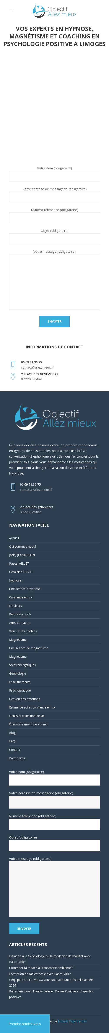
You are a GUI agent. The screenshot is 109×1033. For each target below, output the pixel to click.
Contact (14, 750)
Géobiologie (17, 673)
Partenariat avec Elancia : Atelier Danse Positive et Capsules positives (51, 994)
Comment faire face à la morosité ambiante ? (41, 968)
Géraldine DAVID (21, 572)
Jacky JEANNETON (22, 555)
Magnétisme (18, 640)
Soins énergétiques (22, 665)
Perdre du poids (20, 614)
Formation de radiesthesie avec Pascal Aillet (40, 974)
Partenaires (17, 758)
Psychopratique (20, 690)
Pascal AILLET (19, 563)
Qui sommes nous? (22, 546)
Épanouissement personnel (28, 724)
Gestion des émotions (24, 699)
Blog (12, 733)
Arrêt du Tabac (19, 623)
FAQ (12, 741)
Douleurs (15, 606)
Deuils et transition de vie (27, 716)
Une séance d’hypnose (25, 589)
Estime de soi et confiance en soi (32, 707)
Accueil (14, 538)
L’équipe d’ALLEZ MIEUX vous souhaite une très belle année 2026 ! (51, 982)
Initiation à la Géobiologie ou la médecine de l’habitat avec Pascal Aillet (50, 959)
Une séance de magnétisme (28, 648)
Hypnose (15, 580)
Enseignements (20, 682)
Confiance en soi (21, 597)
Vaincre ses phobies (23, 631)
